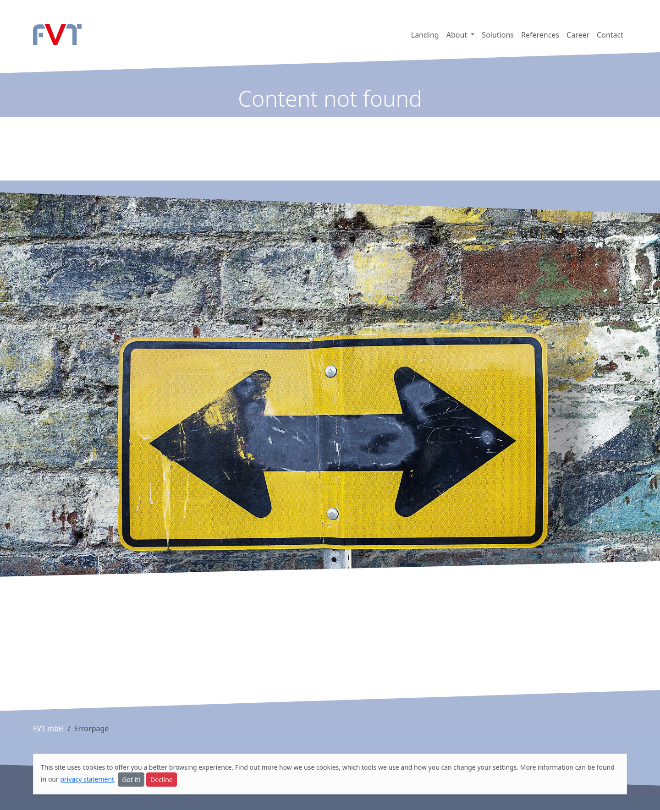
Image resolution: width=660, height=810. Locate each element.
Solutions (498, 35)
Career (577, 35)
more (269, 767)
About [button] (457, 35)
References (540, 35)
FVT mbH (48, 728)
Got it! (131, 779)
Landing (425, 35)
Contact (610, 35)
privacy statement (87, 779)
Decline (161, 779)
